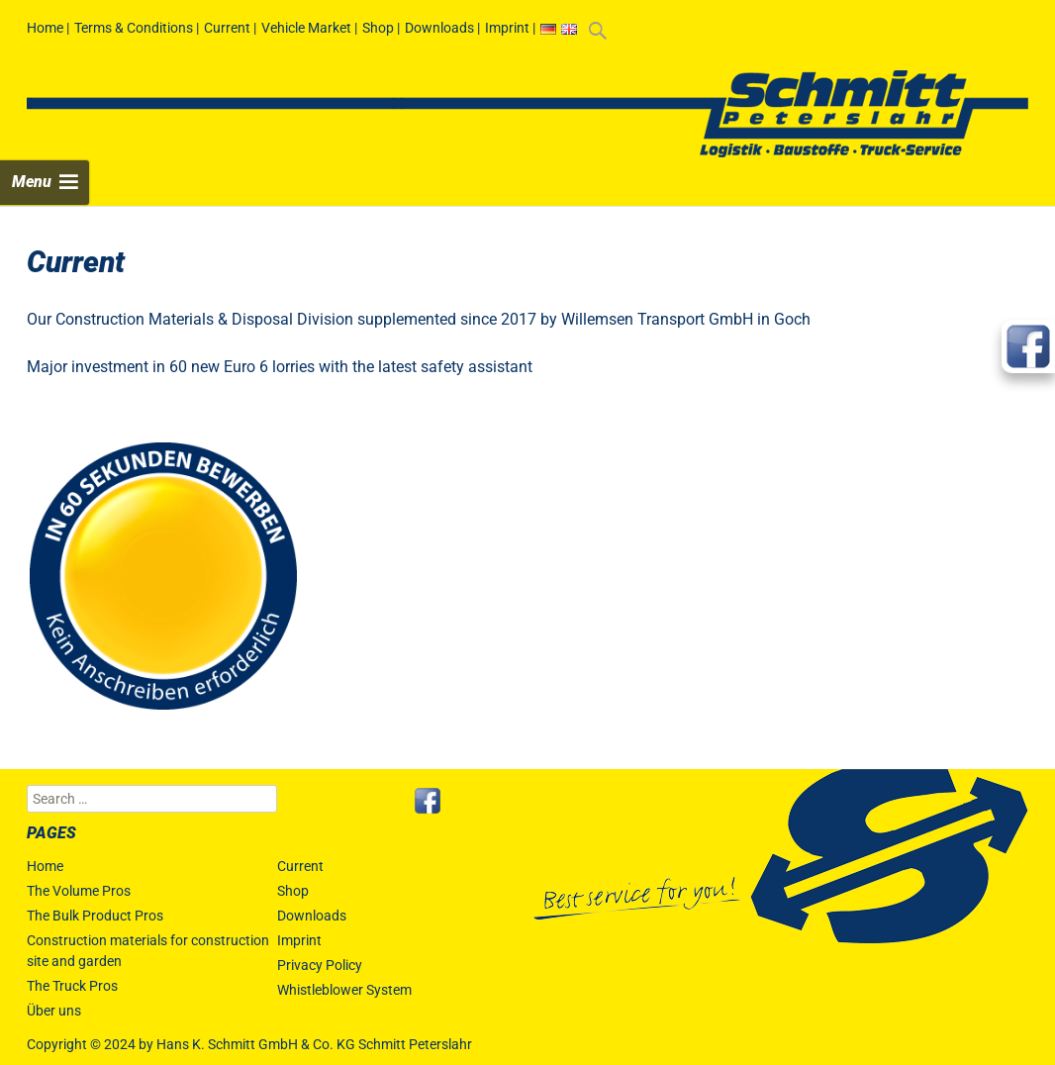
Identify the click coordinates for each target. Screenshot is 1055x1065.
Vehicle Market (306, 28)
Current (227, 28)
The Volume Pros (79, 891)
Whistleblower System (344, 990)
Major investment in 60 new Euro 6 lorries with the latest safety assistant (279, 366)
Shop (378, 28)
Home (45, 28)
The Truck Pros (72, 986)
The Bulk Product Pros (95, 915)
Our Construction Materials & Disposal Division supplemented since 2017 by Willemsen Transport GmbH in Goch (419, 319)
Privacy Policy (319, 965)
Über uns (54, 1010)
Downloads (439, 28)
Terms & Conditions (133, 28)
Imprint (507, 28)
